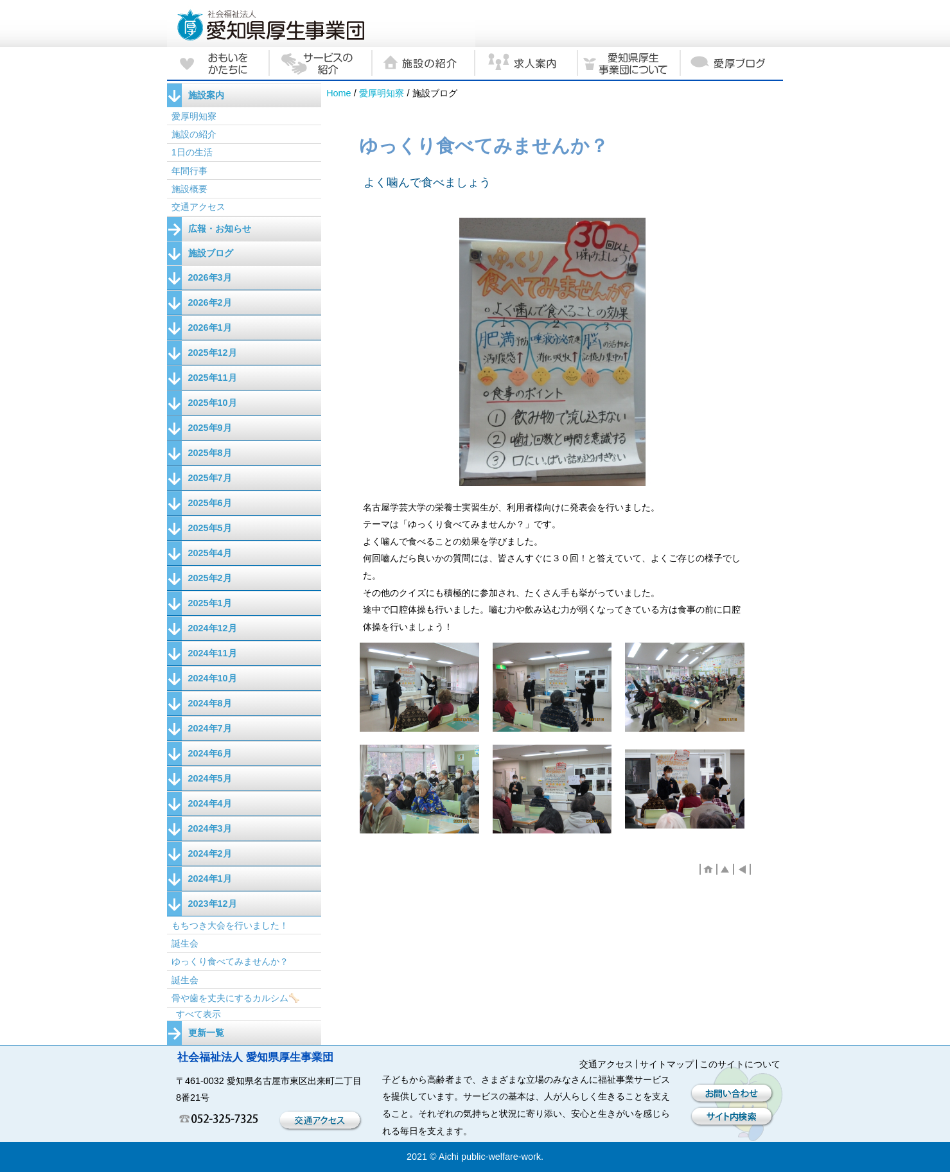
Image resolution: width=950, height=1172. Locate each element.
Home (338, 93)
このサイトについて (739, 1064)
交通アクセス (198, 207)
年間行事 (189, 171)
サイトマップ (667, 1064)
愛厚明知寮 (381, 93)
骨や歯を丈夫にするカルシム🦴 (236, 998)
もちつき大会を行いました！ (230, 925)
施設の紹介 (194, 134)
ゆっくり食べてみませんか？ (230, 961)
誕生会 (185, 943)
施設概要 (189, 189)
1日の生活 (192, 152)
